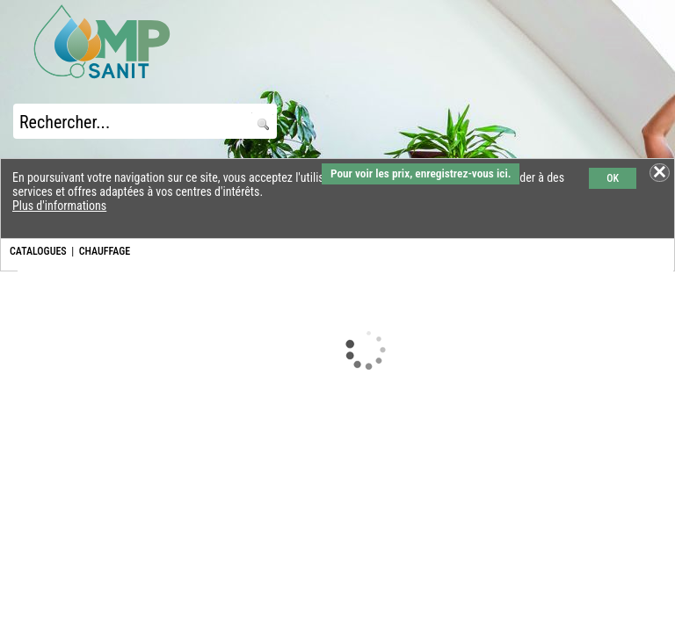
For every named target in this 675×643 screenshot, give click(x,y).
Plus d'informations (59, 206)
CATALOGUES (38, 251)
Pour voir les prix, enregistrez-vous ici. (420, 173)
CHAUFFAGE (104, 251)
